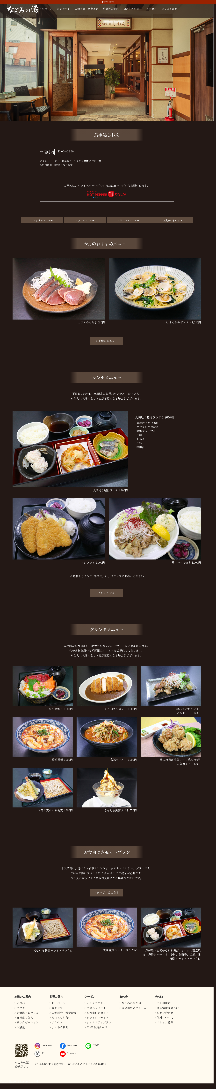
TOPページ (45, 8)
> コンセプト (57, 1008)
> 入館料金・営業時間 (63, 1013)
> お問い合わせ (163, 1013)
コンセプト (63, 8)
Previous (3, 70)
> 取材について (163, 1017)
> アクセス (56, 1022)
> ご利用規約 (162, 1003)
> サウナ (19, 1008)
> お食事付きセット (96, 1013)
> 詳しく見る (107, 593)
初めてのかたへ (132, 8)
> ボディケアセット (96, 1003)
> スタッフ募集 (163, 1022)
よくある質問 (169, 8)
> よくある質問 (58, 1027)
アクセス (151, 8)
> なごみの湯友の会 (131, 1003)
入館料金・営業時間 (86, 8)
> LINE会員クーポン (97, 1027)
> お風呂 (19, 1003)
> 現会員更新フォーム (132, 1008)
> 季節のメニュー (107, 341)
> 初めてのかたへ (60, 1017)
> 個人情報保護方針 (166, 1008)
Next (210, 70)
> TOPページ (57, 1003)
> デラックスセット (96, 1017)
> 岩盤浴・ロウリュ (26, 1013)
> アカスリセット (95, 1008)
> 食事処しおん (23, 1017)
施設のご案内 (111, 8)
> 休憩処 (19, 1027)
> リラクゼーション (26, 1022)
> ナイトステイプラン (97, 1022)
